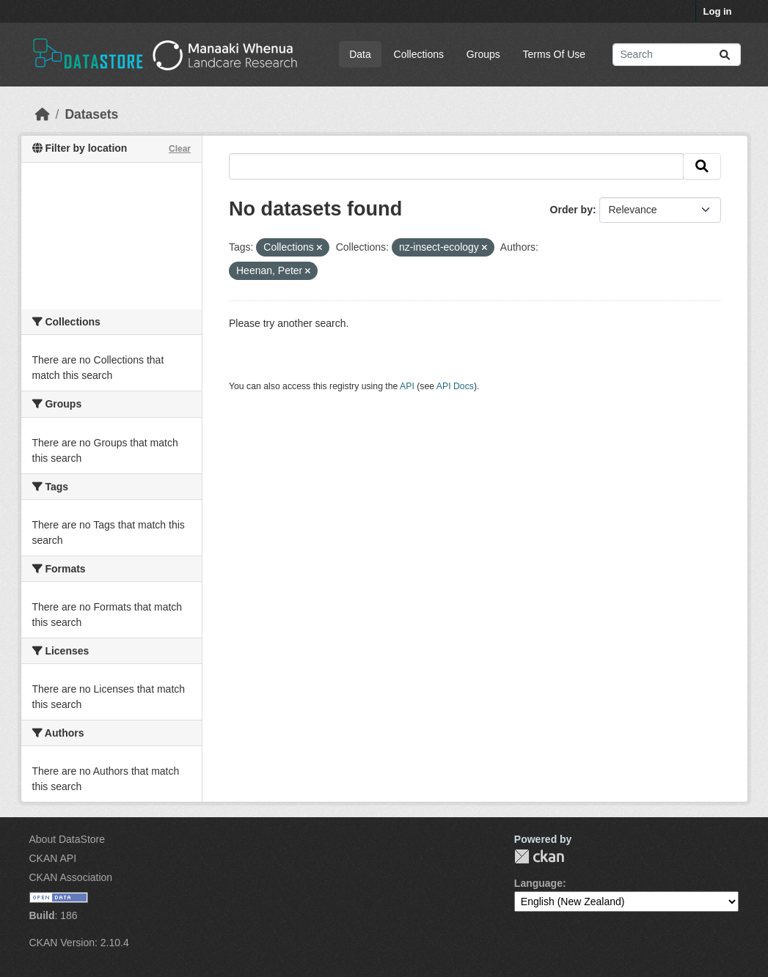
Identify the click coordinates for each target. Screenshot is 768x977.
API (407, 386)
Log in (717, 11)
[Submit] (724, 54)
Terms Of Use (554, 54)
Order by (571, 209)
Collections (419, 54)
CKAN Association (71, 877)
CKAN (539, 856)
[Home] (42, 114)
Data (360, 54)
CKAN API (53, 858)
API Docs (455, 386)
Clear (180, 149)
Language (538, 883)
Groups (483, 54)
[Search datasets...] (676, 54)
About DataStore (67, 839)
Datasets (91, 114)
